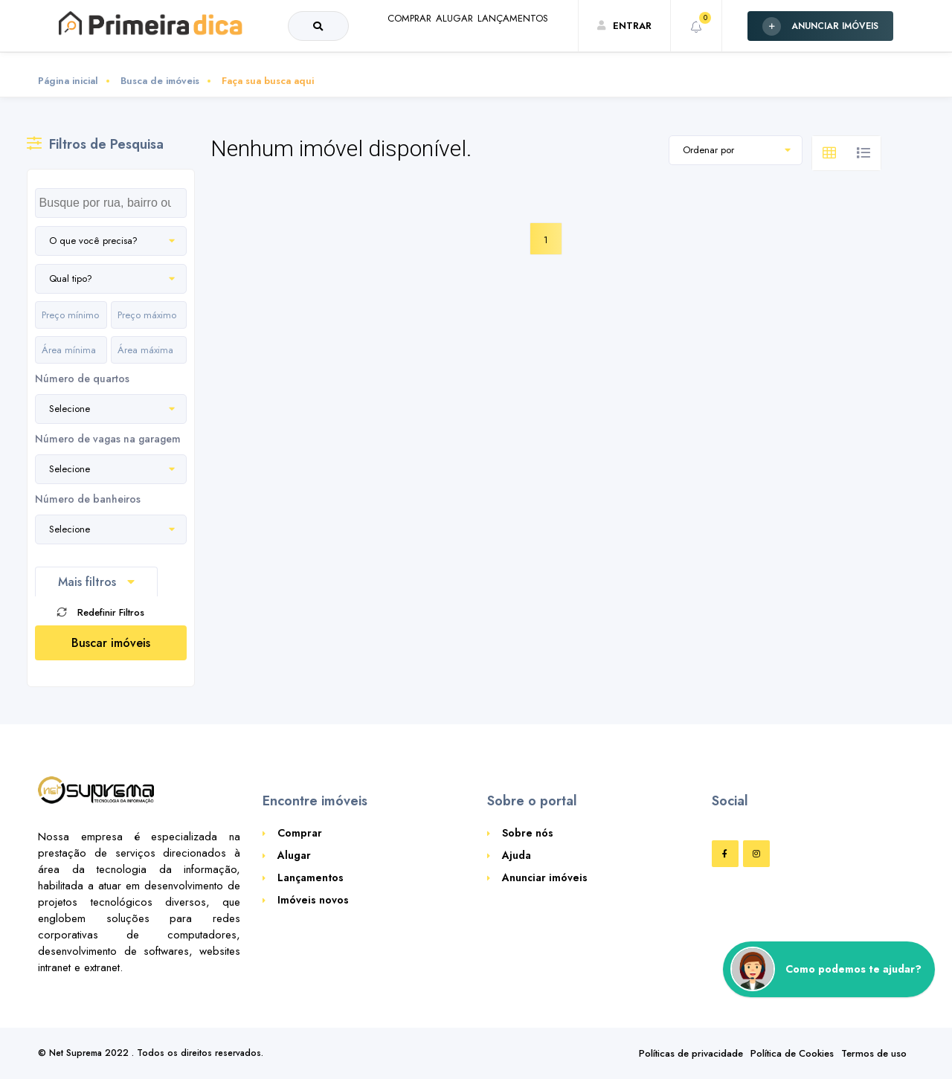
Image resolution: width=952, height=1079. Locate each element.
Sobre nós (527, 832)
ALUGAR (415, 55)
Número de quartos (82, 378)
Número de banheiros (88, 499)
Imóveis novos (313, 899)
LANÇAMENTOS (499, 55)
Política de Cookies (792, 1053)
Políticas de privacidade (691, 1053)
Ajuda (516, 855)
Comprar (299, 832)
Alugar (294, 855)
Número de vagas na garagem (108, 438)
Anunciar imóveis (545, 877)
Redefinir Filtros (100, 612)
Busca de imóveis (159, 81)
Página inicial (68, 81)
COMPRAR (346, 55)
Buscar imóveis (110, 642)
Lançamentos (310, 877)
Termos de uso (874, 1053)
